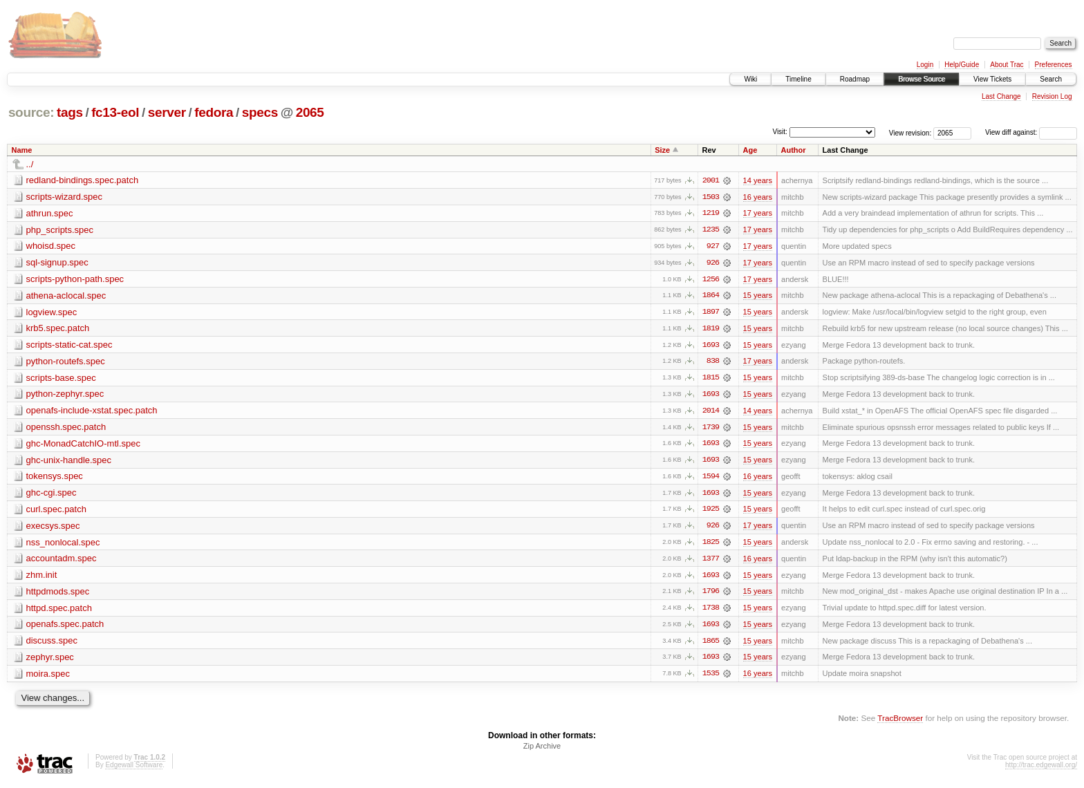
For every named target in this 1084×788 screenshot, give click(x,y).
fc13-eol (115, 112)
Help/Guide (961, 64)
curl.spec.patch (56, 512)
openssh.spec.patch (66, 429)
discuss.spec (51, 644)
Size (662, 150)
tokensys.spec (54, 478)
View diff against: (1031, 132)
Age (750, 150)
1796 (710, 595)
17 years (757, 213)
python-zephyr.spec (65, 396)
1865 (710, 644)
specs (260, 112)
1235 (710, 230)
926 (713, 263)
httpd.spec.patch (59, 611)
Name (22, 150)
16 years (757, 197)
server (167, 112)
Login (925, 64)
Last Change (1001, 96)
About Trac (1006, 64)
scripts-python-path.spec (75, 279)
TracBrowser (900, 722)
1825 (710, 545)
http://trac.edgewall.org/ (1041, 769)
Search (1051, 79)
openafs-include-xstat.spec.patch (92, 412)
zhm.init (41, 578)
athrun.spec (49, 213)
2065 (310, 112)
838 (713, 362)
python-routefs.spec (65, 362)
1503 (710, 197)
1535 (710, 678)
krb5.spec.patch (58, 329)
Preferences (1053, 64)
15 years (757, 296)
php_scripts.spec (60, 230)
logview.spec (51, 313)
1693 (710, 346)
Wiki (750, 79)
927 (713, 246)
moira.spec (48, 678)
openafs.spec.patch (65, 628)
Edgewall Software (133, 769)
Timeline (798, 79)
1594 (710, 479)
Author (793, 150)
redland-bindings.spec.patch (82, 180)
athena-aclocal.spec (66, 296)
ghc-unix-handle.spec (69, 462)
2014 (710, 412)
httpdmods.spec (58, 595)
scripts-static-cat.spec (69, 346)
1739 (710, 429)
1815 (710, 379)
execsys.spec (53, 528)
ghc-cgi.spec (51, 495)
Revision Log (1052, 96)
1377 (710, 561)
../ (30, 164)
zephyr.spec (50, 661)
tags (70, 112)
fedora (213, 112)
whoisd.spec (51, 246)
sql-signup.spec (57, 263)
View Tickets (992, 79)
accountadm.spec (61, 561)
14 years (757, 180)
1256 (710, 279)
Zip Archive (542, 751)
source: (31, 112)
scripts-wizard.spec (64, 196)
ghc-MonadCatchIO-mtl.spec (83, 445)
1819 (710, 329)
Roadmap (855, 79)
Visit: (779, 131)
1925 (710, 512)
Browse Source (921, 79)
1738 (710, 611)
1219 (710, 213)
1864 (710, 296)
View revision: (910, 132)
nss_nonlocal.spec (63, 545)
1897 (710, 313)
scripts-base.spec (61, 379)
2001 (710, 180)
